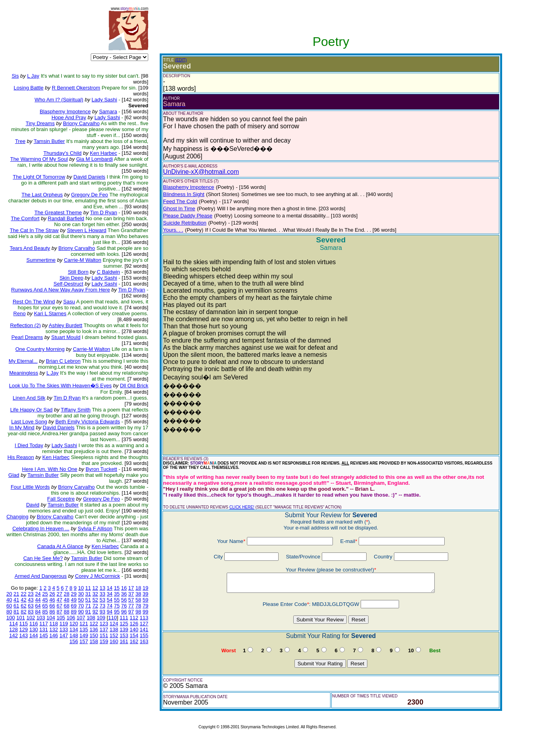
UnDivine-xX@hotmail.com (201, 171)
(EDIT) (181, 60)
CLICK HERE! (241, 507)
